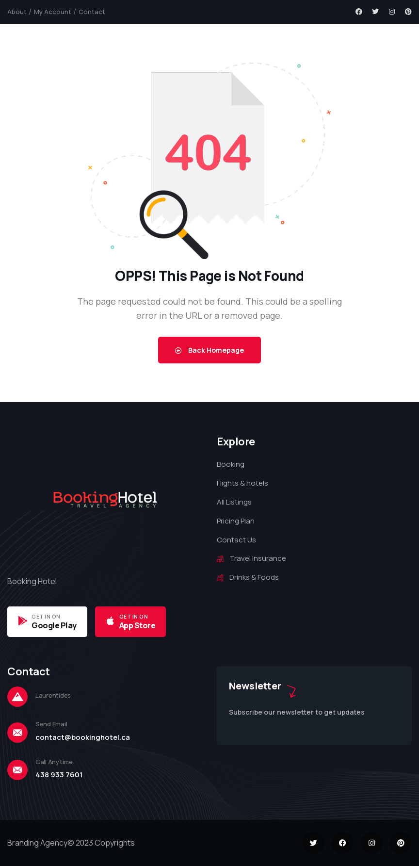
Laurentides (53, 695)
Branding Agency (37, 842)
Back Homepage (209, 350)
